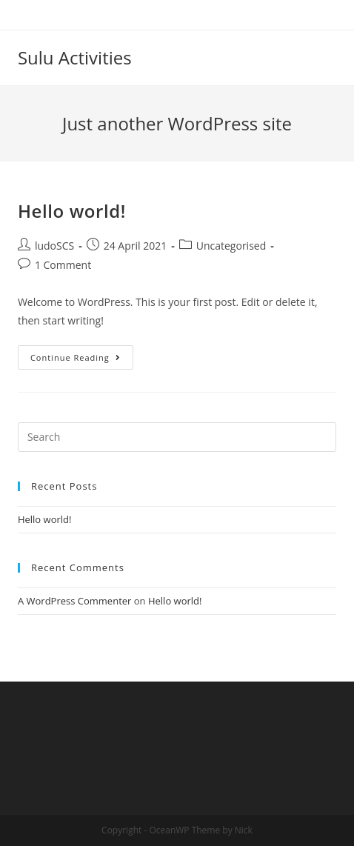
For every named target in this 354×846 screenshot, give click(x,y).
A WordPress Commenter (75, 600)
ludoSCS (54, 246)
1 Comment (63, 265)
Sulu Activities (75, 57)
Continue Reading (75, 357)
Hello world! (72, 211)
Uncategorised (231, 246)
